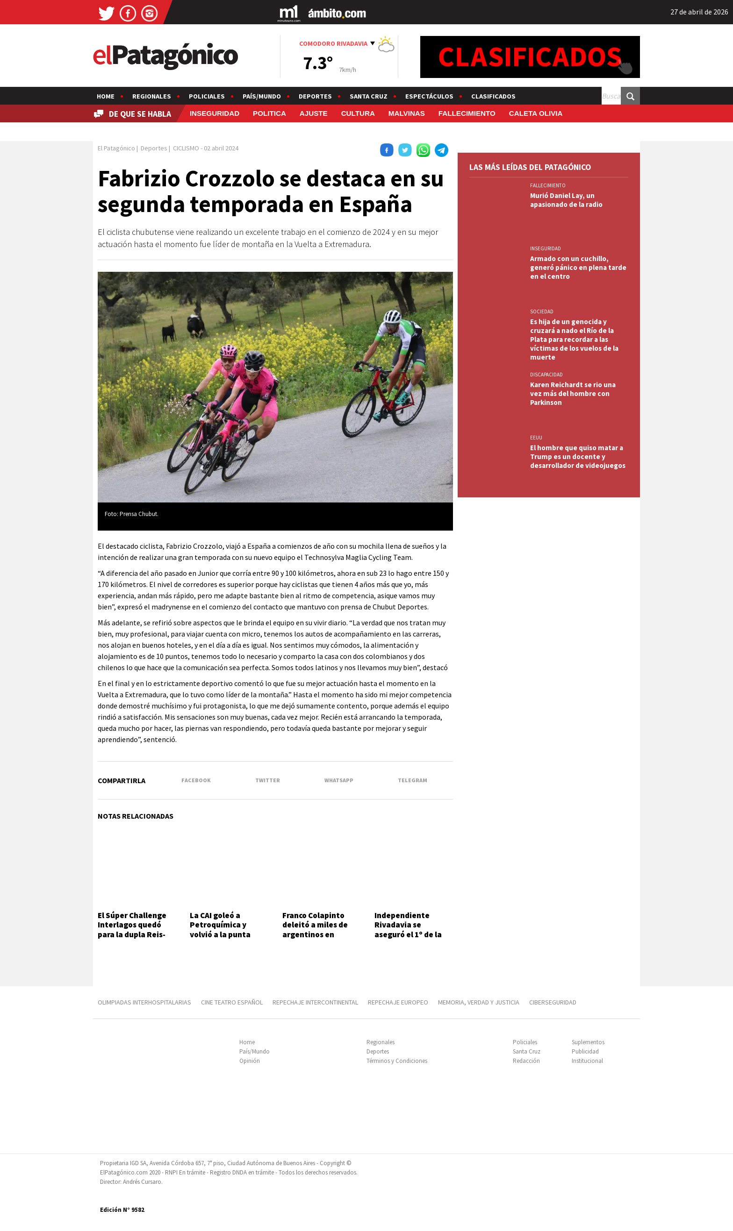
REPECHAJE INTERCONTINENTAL (315, 1002)
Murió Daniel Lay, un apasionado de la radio (566, 200)
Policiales (207, 96)
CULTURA (358, 113)
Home (106, 96)
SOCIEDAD (541, 311)
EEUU (536, 437)
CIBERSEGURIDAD (552, 1002)
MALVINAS (406, 113)
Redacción (526, 1061)
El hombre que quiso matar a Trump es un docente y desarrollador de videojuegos (577, 456)
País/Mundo (262, 96)
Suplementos (588, 1042)
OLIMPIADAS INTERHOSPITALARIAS (144, 1002)
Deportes (315, 96)
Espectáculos (429, 96)
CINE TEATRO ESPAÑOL (232, 1002)
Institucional (587, 1061)
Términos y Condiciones (396, 1061)
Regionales (151, 96)
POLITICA (269, 113)
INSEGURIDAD (214, 113)
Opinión (249, 1061)
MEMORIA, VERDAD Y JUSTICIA (478, 1002)
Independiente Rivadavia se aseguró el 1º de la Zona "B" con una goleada (408, 934)
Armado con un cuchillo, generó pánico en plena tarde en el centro (578, 267)
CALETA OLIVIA (536, 113)
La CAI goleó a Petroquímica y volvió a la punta (220, 925)
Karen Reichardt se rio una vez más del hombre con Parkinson (573, 393)
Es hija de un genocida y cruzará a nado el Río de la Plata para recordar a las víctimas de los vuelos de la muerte (574, 339)
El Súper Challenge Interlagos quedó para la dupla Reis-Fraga (132, 929)
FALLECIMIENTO (467, 113)
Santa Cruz (369, 96)
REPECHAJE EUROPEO (398, 1002)
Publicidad (585, 1051)
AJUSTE (314, 113)
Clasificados (493, 96)
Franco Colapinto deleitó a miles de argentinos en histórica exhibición (318, 929)
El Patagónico (116, 148)
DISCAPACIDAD (546, 374)
